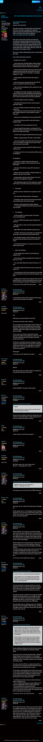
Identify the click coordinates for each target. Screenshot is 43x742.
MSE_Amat (3, 395)
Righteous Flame (4, 497)
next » (42, 10)
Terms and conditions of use (25, 740)
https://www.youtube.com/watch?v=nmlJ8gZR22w (24, 35)
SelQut (2, 425)
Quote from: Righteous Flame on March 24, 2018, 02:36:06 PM (22, 571)
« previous (38, 10)
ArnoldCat (3, 441)
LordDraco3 (3, 289)
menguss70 (3, 379)
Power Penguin (4, 358)
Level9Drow (3, 306)
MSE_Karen (3, 21)
